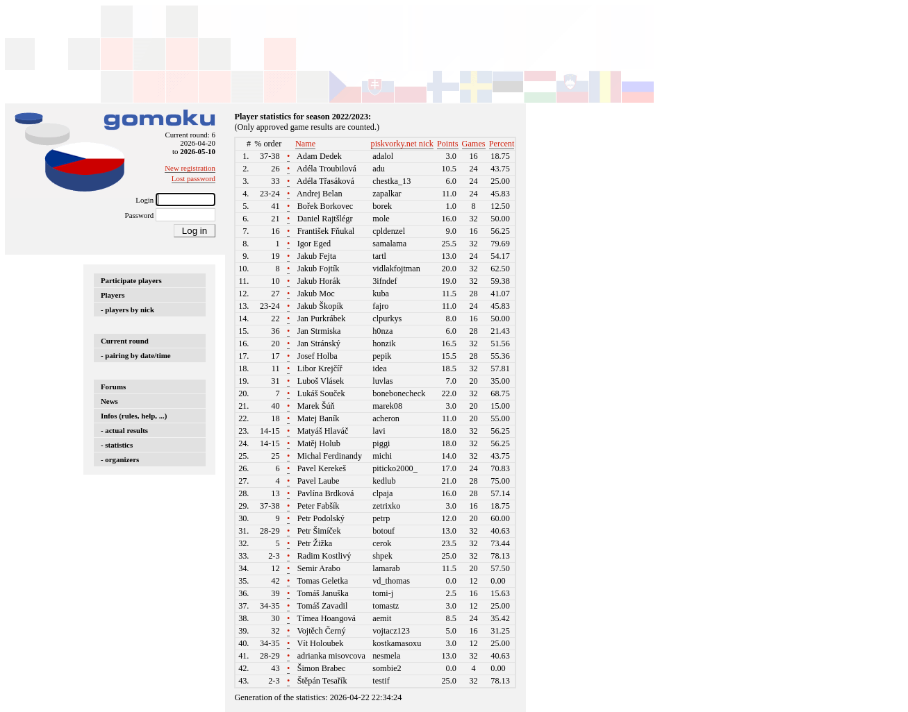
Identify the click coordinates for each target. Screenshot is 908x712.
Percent (502, 144)
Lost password (193, 178)
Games (474, 144)
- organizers (120, 459)
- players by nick (127, 309)
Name (305, 144)
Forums (113, 386)
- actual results (124, 430)
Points (448, 144)
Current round (125, 341)
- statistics (117, 445)
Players (112, 295)
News (109, 401)
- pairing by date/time (136, 355)
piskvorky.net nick (402, 144)
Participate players (131, 280)
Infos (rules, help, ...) (134, 416)
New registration (190, 168)
